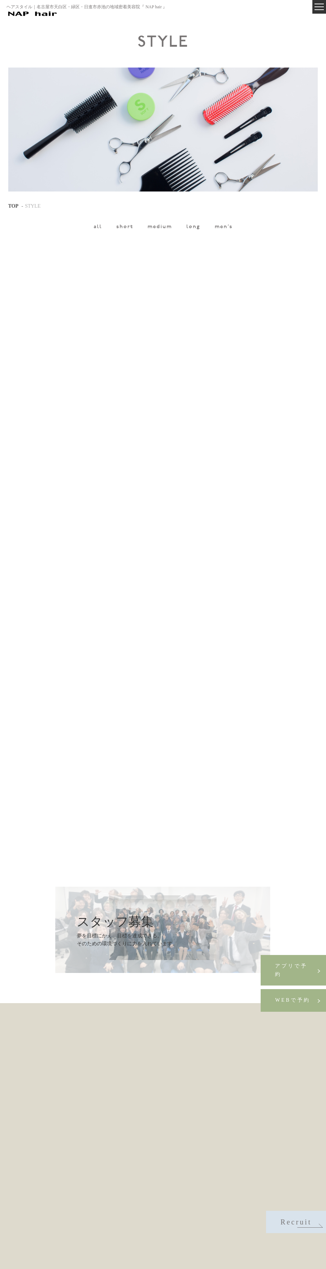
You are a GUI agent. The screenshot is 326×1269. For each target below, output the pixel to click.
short (124, 227)
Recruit (300, 1223)
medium (160, 227)
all (98, 227)
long (193, 227)
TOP (13, 206)
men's (224, 227)
